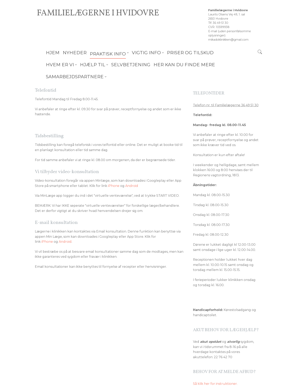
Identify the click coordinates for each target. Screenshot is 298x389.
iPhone (113, 174)
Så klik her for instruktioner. (215, 372)
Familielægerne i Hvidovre (98, 13)
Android (131, 174)
